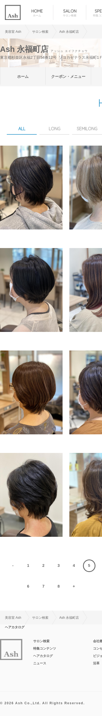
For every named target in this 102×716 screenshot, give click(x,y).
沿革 (96, 663)
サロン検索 (41, 641)
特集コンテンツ (44, 648)
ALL (21, 128)
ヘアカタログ (43, 656)
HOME (37, 12)
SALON (69, 12)
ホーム (23, 76)
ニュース (39, 663)
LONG (54, 128)
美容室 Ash (13, 32)
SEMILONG (87, 128)
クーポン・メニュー (68, 76)
